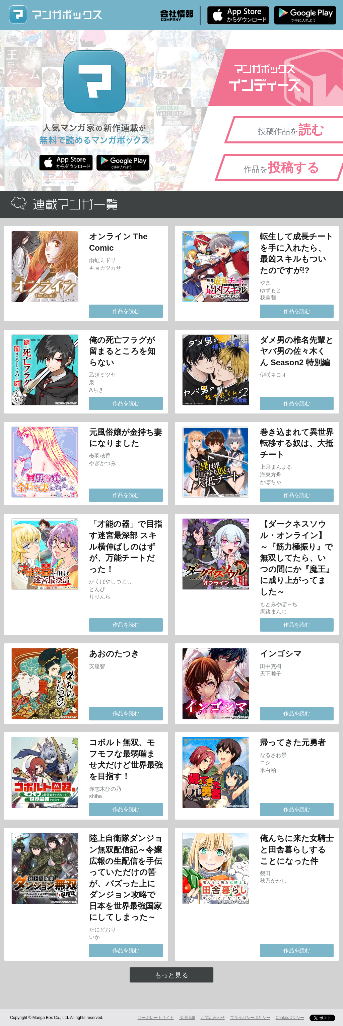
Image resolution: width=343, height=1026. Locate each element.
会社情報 (177, 15)
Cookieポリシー (290, 1018)
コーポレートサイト (156, 1018)
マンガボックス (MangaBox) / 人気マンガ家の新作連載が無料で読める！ (55, 14)
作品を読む (126, 311)
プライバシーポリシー (250, 1018)
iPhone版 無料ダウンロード (238, 15)
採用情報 (187, 1018)
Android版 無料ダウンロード (305, 15)
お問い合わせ (213, 1018)
